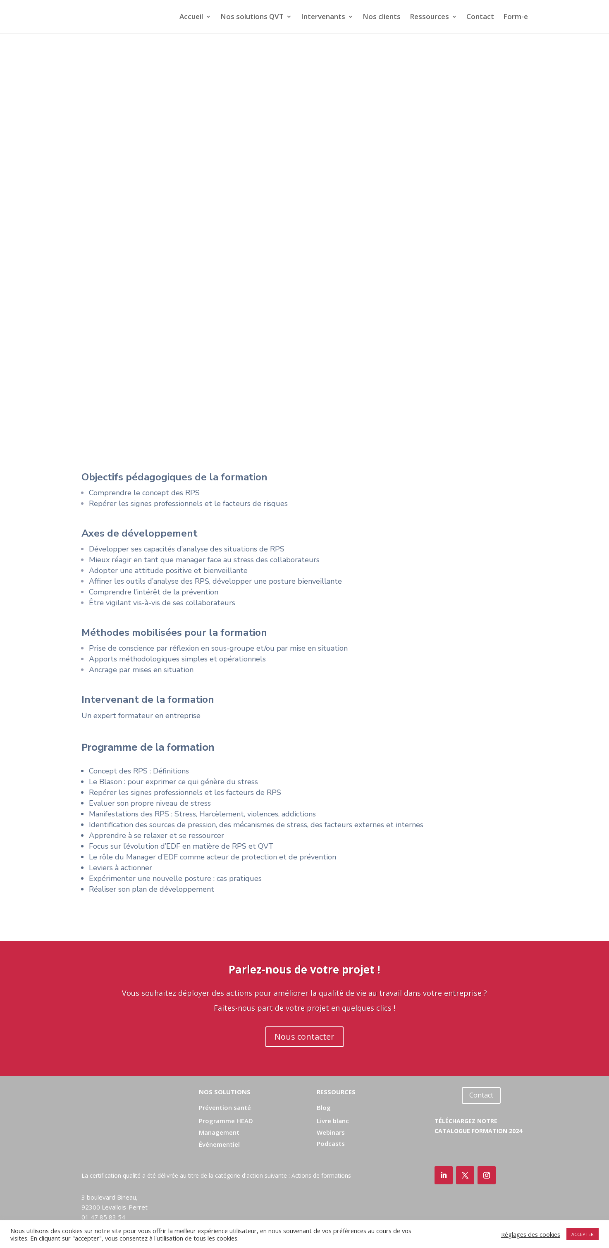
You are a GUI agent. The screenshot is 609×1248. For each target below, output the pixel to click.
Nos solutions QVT (252, 17)
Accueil (191, 17)
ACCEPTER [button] (582, 1234)
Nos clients (382, 17)
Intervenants (323, 17)
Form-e (515, 17)
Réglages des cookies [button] (530, 1234)
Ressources (429, 17)
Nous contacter (304, 1036)
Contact (480, 17)
